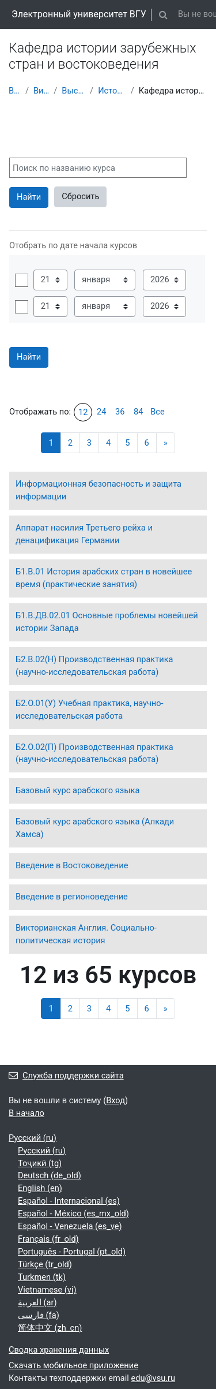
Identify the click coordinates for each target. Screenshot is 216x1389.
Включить (21, 280)
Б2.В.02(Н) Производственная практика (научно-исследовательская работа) (94, 665)
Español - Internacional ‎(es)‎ (69, 1201)
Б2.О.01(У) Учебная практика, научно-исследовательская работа (90, 709)
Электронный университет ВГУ (79, 14)
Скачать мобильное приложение (73, 1365)
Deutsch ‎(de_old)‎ (49, 1175)
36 (119, 411)
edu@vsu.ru (153, 1378)
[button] (163, 14)
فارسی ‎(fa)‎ (38, 1315)
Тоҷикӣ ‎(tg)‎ (40, 1163)
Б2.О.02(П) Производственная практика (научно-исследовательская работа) (94, 753)
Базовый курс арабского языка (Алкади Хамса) (95, 827)
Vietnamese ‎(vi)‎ (47, 1290)
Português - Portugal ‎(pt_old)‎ (72, 1251)
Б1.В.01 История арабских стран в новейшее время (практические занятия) (104, 577)
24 (101, 411)
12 (83, 412)
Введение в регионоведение (72, 896)
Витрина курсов (41, 90)
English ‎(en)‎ (40, 1188)
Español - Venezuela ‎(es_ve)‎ (70, 1226)
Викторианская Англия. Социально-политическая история (86, 934)
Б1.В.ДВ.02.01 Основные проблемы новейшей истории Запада (107, 621)
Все (157, 411)
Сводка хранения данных (59, 1350)
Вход (115, 1100)
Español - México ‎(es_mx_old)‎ (73, 1213)
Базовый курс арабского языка (77, 790)
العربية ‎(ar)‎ (37, 1302)
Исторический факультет (112, 90)
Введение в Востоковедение (72, 865)
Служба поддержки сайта (66, 1075)
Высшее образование (73, 90)
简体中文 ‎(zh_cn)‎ (50, 1328)
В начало (15, 90)
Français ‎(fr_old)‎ (48, 1239)
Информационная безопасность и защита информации (98, 490)
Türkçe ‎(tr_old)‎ (45, 1264)
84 (138, 411)
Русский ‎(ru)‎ (32, 1138)
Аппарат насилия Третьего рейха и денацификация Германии (84, 534)
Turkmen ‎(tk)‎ (42, 1277)
